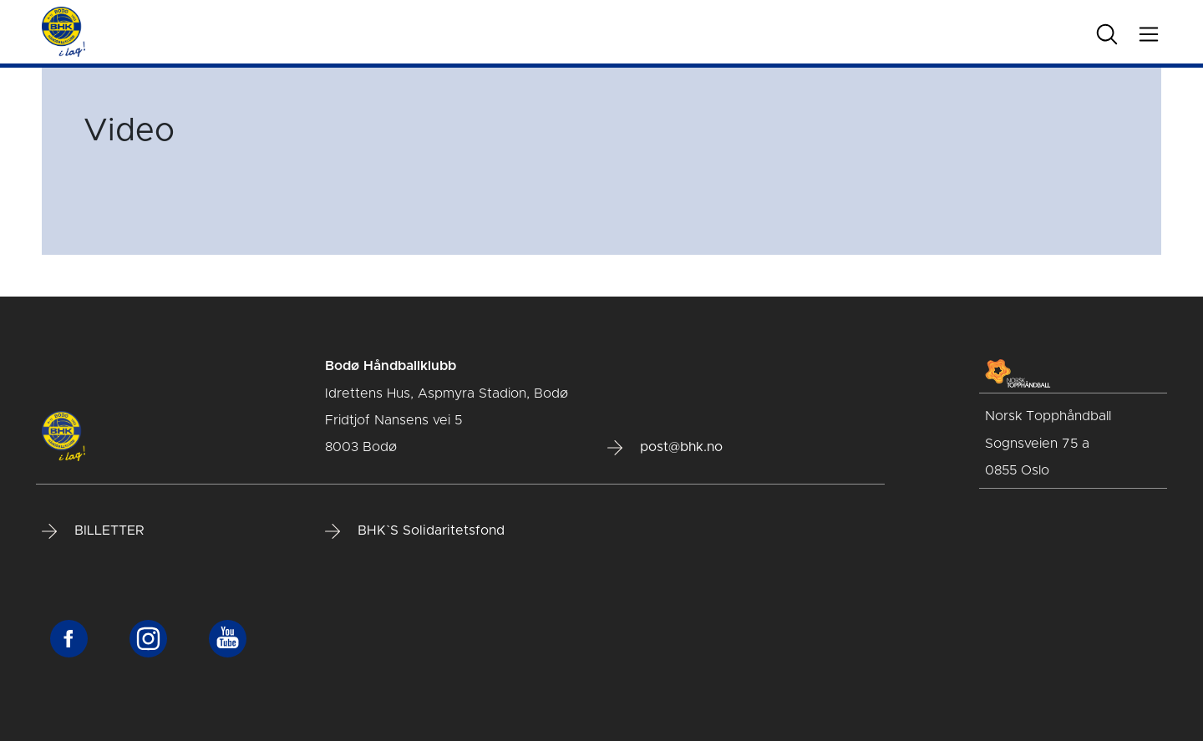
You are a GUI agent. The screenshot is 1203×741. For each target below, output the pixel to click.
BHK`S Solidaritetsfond (415, 531)
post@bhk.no (665, 447)
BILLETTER (93, 531)
